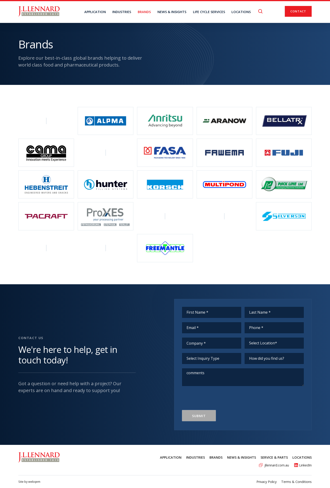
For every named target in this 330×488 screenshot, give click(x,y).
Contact (298, 11)
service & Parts (274, 457)
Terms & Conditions (296, 482)
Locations (302, 457)
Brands (216, 457)
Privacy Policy (266, 482)
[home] (39, 11)
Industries (121, 12)
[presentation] (216, 401)
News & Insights (241, 457)
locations (241, 12)
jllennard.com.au (276, 465)
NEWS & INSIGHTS (171, 12)
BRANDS (144, 12)
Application (95, 12)
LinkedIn (305, 465)
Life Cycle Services (209, 12)
